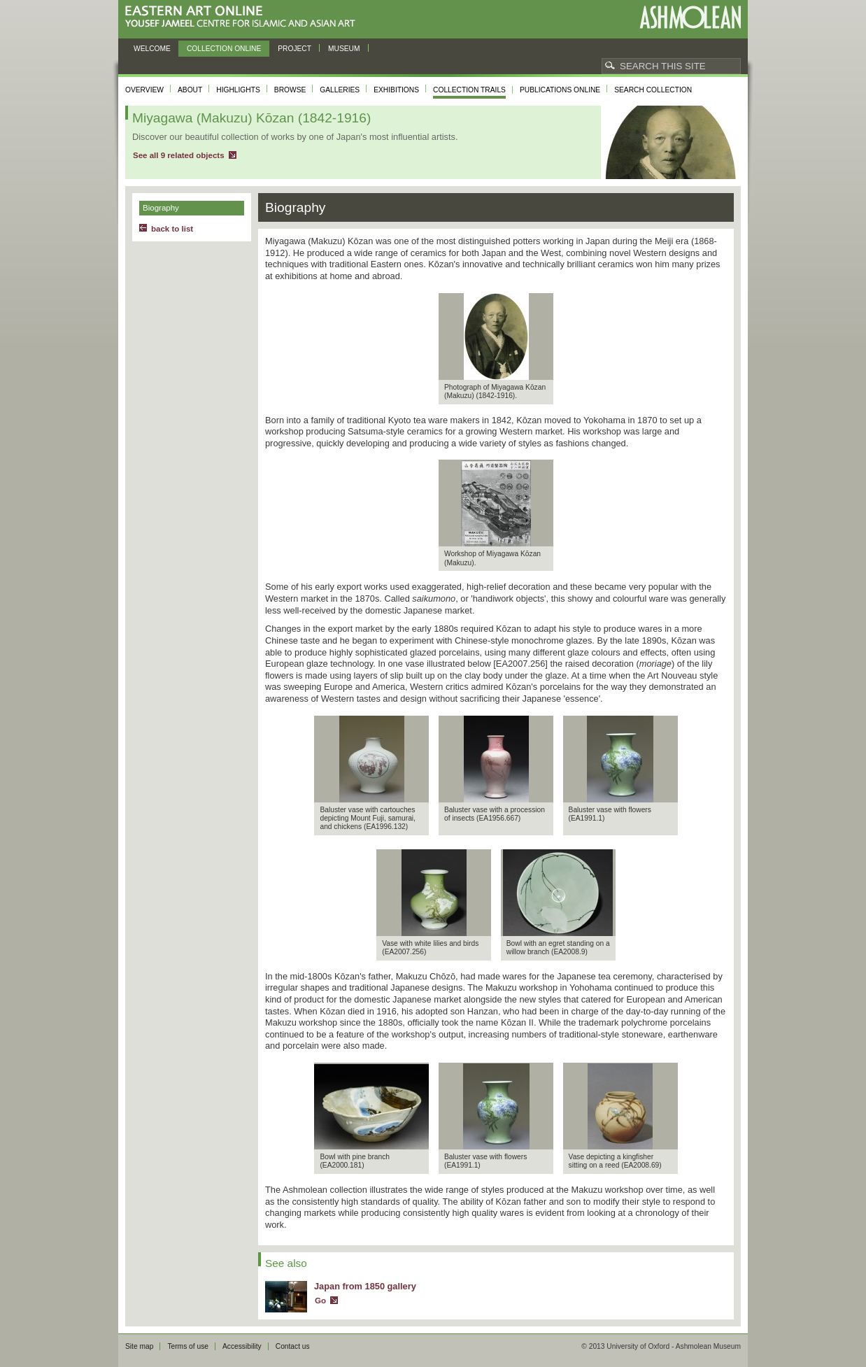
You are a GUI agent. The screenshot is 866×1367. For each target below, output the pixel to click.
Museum (344, 48)
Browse (290, 90)
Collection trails (469, 90)
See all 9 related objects (179, 155)
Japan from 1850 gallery (365, 1286)
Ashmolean (690, 17)
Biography (161, 208)
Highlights (238, 90)
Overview (144, 90)
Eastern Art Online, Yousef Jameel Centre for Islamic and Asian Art (243, 17)
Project (294, 48)
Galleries (340, 90)
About (190, 90)
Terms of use (187, 1346)
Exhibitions (396, 90)
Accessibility (242, 1346)
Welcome (152, 48)
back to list (172, 229)
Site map (139, 1346)
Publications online (560, 90)
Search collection (653, 90)
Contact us (293, 1346)
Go (320, 1300)
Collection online (224, 48)
